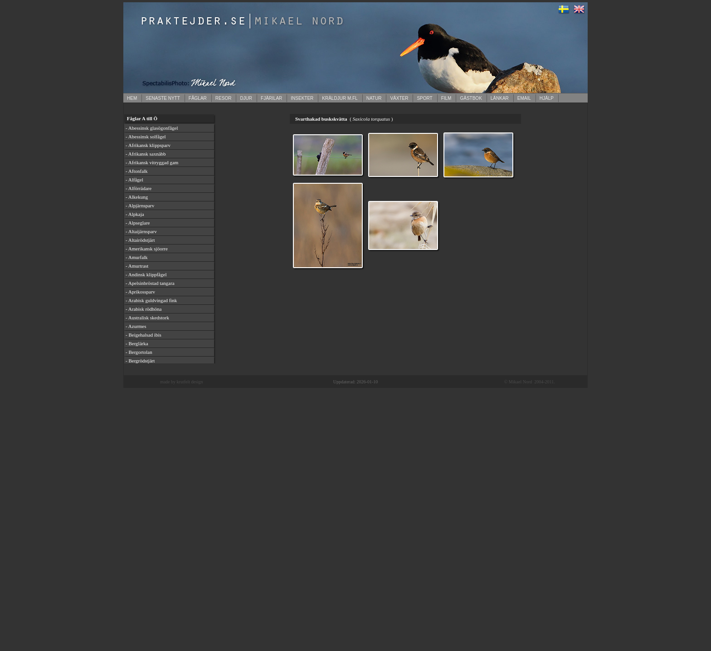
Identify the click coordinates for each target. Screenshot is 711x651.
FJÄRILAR (271, 98)
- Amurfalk (137, 257)
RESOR (223, 98)
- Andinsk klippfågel (146, 274)
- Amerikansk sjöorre (147, 248)
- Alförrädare (138, 188)
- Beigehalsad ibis (143, 335)
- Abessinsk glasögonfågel (152, 128)
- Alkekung (137, 197)
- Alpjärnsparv (140, 205)
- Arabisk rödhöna (143, 309)
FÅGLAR (198, 98)
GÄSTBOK (471, 98)
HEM (132, 98)
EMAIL (524, 98)
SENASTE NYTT (163, 98)
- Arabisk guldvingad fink (151, 300)
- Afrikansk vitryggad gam (152, 162)
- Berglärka (137, 343)
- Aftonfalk (137, 171)
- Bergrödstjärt (140, 360)
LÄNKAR (500, 98)
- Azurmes (136, 326)
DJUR (246, 98)
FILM (446, 98)
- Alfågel (134, 179)
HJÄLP (547, 98)
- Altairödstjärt (140, 240)
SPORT (424, 98)
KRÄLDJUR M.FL (339, 98)
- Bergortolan (139, 352)
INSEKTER (302, 98)
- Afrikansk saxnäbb (146, 154)
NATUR (374, 98)
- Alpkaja (135, 214)
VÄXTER (399, 98)
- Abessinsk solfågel (146, 136)
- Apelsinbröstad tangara (150, 283)
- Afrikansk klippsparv (148, 145)
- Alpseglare (138, 222)
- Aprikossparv (140, 291)
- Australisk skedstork (147, 317)
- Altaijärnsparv (141, 231)
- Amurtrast (137, 266)
